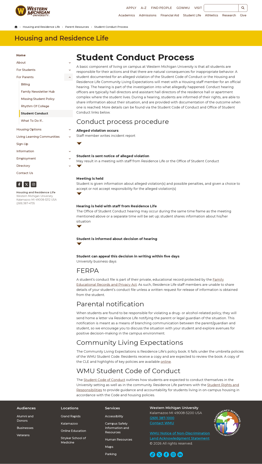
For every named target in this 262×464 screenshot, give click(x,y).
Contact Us (24, 173)
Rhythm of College (35, 106)
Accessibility (114, 416)
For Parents (25, 77)
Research (229, 15)
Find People (161, 8)
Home (21, 55)
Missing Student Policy (38, 99)
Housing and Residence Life (41, 27)
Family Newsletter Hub (38, 91)
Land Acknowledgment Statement (180, 438)
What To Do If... (32, 120)
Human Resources (118, 439)
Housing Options (28, 129)
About (21, 62)
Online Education (73, 431)
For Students (25, 70)
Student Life (192, 15)
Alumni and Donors (25, 418)
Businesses (25, 428)
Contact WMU (162, 423)
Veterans (23, 435)
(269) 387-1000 (162, 418)
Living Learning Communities (38, 136)
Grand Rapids (71, 416)
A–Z (143, 8)
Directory (23, 166)
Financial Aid (169, 15)
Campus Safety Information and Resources (117, 428)
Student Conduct (34, 113)
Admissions (147, 15)
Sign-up (22, 144)
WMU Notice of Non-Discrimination (180, 433)
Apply (131, 8)
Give (243, 15)
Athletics (211, 15)
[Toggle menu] (68, 62)
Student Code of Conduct (104, 380)
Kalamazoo (69, 423)
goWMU (183, 8)
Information (25, 151)
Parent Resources (77, 27)
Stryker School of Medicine (73, 440)
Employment (26, 158)
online (166, 362)
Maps (109, 447)
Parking (110, 454)
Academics (126, 15)
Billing (25, 84)
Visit (198, 8)
